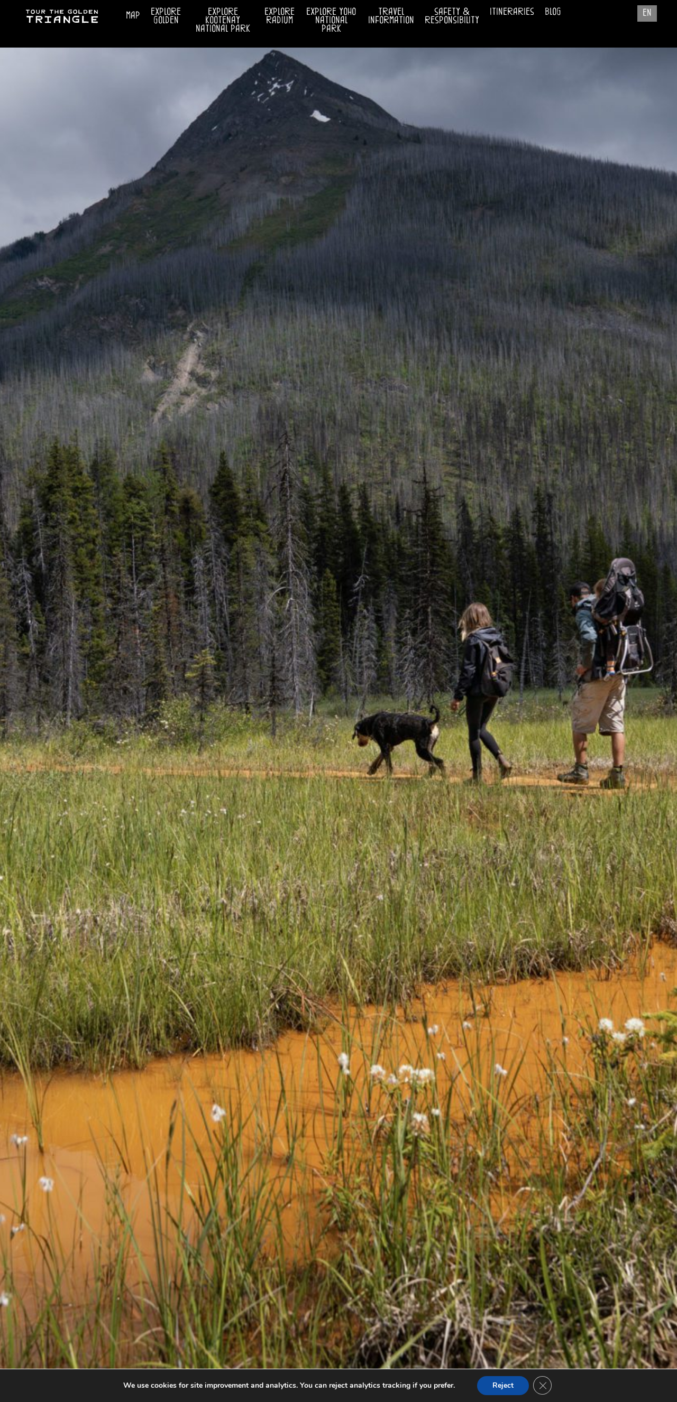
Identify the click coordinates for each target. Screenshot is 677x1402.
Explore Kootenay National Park (223, 19)
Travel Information (391, 13)
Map (133, 14)
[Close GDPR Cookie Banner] (543, 1385)
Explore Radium (279, 15)
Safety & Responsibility (452, 15)
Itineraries (512, 11)
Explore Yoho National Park (331, 19)
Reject (503, 1385)
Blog (553, 11)
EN (647, 12)
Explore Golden (166, 15)
